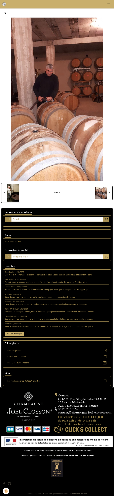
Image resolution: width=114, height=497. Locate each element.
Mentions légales (34, 494)
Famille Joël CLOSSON (57, 356)
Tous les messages (14, 334)
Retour (57, 193)
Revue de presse (57, 350)
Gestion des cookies (78, 494)
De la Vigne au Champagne (57, 362)
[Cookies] (6, 491)
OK (106, 219)
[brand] (4, 4)
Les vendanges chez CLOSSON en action (57, 381)
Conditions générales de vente (55, 494)
